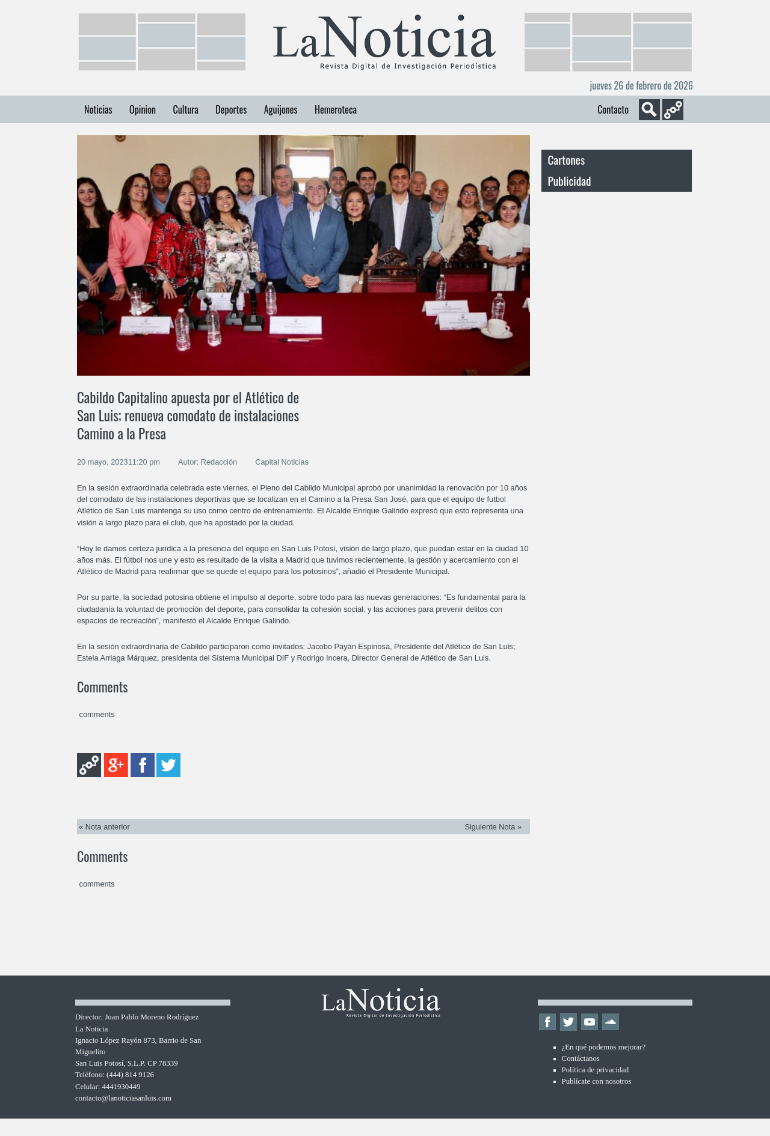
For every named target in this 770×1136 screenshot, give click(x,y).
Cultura (185, 109)
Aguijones (281, 109)
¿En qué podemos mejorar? (604, 1047)
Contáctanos (581, 1058)
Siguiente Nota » (493, 826)
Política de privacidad (595, 1070)
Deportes (231, 109)
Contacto (613, 109)
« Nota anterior (104, 826)
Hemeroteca (336, 109)
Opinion (142, 109)
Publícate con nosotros (597, 1081)
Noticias (98, 109)
